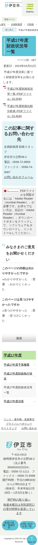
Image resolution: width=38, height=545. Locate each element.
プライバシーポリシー (19, 423)
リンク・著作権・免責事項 (19, 419)
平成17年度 (13, 355)
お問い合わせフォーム (18, 177)
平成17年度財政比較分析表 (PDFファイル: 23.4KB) (20, 111)
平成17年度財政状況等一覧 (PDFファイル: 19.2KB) (20, 93)
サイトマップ (9, 428)
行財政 (30, 24)
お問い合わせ (29, 428)
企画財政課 (16, 24)
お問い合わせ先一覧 (27, 525)
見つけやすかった (15, 310)
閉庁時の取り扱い (19, 499)
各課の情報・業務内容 (9, 525)
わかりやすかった (15, 279)
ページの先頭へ (32, 540)
